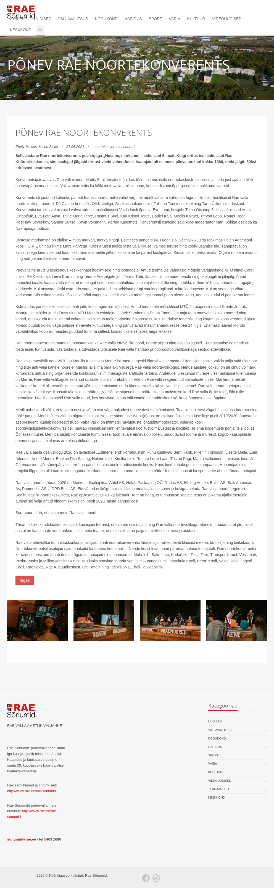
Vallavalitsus (73, 19)
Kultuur (196, 19)
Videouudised (227, 19)
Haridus (133, 19)
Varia (174, 19)
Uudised (42, 19)
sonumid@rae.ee (21, 839)
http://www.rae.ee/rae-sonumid (31, 791)
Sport (155, 19)
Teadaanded (218, 789)
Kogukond (106, 19)
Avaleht (18, 19)
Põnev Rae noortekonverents (83, 132)
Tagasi (24, 580)
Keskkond (20, 30)
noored (128, 147)
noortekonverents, (108, 147)
